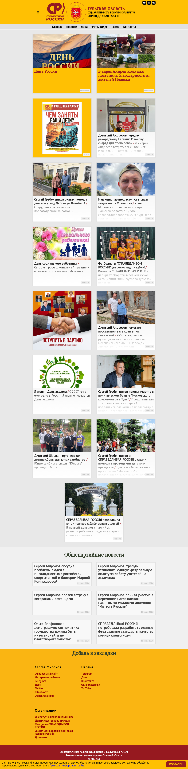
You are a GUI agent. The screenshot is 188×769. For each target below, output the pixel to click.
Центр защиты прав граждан (52, 720)
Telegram (40, 681)
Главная (57, 27)
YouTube (86, 688)
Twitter (39, 688)
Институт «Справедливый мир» (54, 717)
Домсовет (41, 737)
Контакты (129, 27)
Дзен (38, 684)
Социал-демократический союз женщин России (54, 732)
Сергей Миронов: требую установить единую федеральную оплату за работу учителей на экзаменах (126, 574)
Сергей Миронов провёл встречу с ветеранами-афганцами (62, 603)
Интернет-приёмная (47, 677)
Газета (115, 27)
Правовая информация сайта (67, 765)
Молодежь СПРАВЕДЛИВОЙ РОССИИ (52, 726)
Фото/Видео (99, 27)
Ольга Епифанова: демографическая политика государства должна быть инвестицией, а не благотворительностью (62, 631)
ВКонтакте (41, 692)
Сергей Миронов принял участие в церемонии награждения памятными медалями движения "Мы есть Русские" (126, 603)
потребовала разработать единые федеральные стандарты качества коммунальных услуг (126, 631)
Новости (71, 27)
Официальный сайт (46, 673)
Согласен (176, 764)
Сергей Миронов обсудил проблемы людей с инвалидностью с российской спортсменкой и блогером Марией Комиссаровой (62, 574)
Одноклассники (44, 695)
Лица (84, 27)
